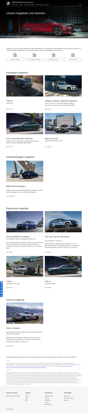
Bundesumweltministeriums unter (65, 366)
